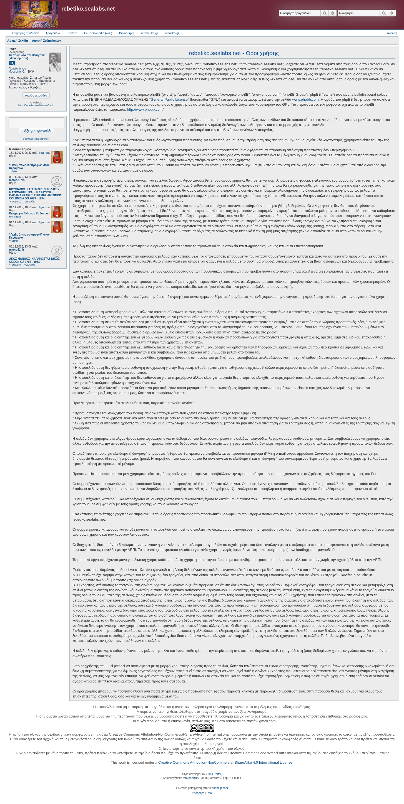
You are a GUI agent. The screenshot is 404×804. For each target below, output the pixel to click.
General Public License (169, 99)
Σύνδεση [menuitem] (391, 33)
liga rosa (44, 152)
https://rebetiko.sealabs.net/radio (36, 105)
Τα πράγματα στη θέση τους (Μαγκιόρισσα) (27, 57)
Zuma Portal (213, 774)
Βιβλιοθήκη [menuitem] (126, 33)
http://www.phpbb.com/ (145, 109)
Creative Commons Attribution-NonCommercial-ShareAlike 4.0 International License (225, 762)
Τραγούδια (53, 33)
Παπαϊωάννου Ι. (18, 68)
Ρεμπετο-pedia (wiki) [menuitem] (98, 33)
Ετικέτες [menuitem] (71, 33)
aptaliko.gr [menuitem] (172, 33)
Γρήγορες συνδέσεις (25, 33)
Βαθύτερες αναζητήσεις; (36, 138)
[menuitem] (198, 793)
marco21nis (17, 180)
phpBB (193, 778)
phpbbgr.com (220, 788)
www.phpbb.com (305, 99)
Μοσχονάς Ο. (17, 71)
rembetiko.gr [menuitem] (149, 33)
